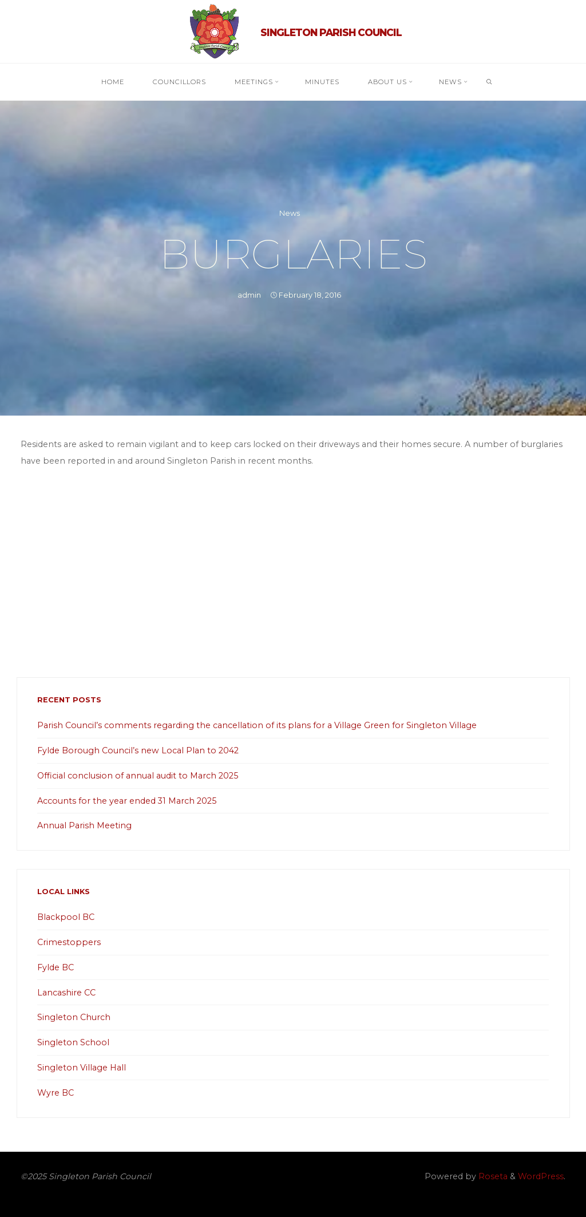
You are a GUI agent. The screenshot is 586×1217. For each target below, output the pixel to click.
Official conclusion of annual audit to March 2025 (137, 775)
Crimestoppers (69, 942)
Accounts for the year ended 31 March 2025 (126, 801)
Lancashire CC (66, 992)
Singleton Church (73, 1017)
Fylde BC (55, 967)
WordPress (541, 1176)
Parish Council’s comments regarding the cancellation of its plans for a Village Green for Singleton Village (257, 725)
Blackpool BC (65, 917)
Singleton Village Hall (81, 1067)
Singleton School (73, 1042)
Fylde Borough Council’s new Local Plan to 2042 (138, 750)
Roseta (492, 1176)
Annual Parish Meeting (84, 825)
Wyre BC (55, 1093)
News (289, 213)
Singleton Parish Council (331, 32)
